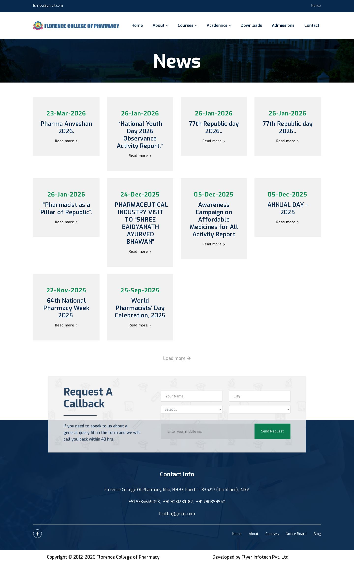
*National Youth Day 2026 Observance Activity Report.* (140, 135)
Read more (66, 141)
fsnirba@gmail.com (48, 5)
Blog (317, 534)
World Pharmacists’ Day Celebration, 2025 (140, 308)
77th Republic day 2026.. (214, 127)
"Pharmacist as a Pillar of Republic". (66, 208)
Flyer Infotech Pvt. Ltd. (265, 557)
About (160, 25)
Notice (316, 5)
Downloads (251, 25)
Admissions (283, 25)
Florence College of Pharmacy (128, 557)
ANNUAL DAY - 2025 (287, 208)
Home (137, 25)
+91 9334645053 (144, 501)
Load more (177, 358)
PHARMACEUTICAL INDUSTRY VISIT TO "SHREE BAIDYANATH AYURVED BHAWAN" (140, 223)
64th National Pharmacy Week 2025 (66, 308)
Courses (187, 25)
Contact (311, 25)
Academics (219, 25)
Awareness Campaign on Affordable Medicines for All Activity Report (214, 219)
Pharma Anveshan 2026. (66, 127)
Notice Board (296, 534)
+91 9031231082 (178, 501)
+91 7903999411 (210, 501)
